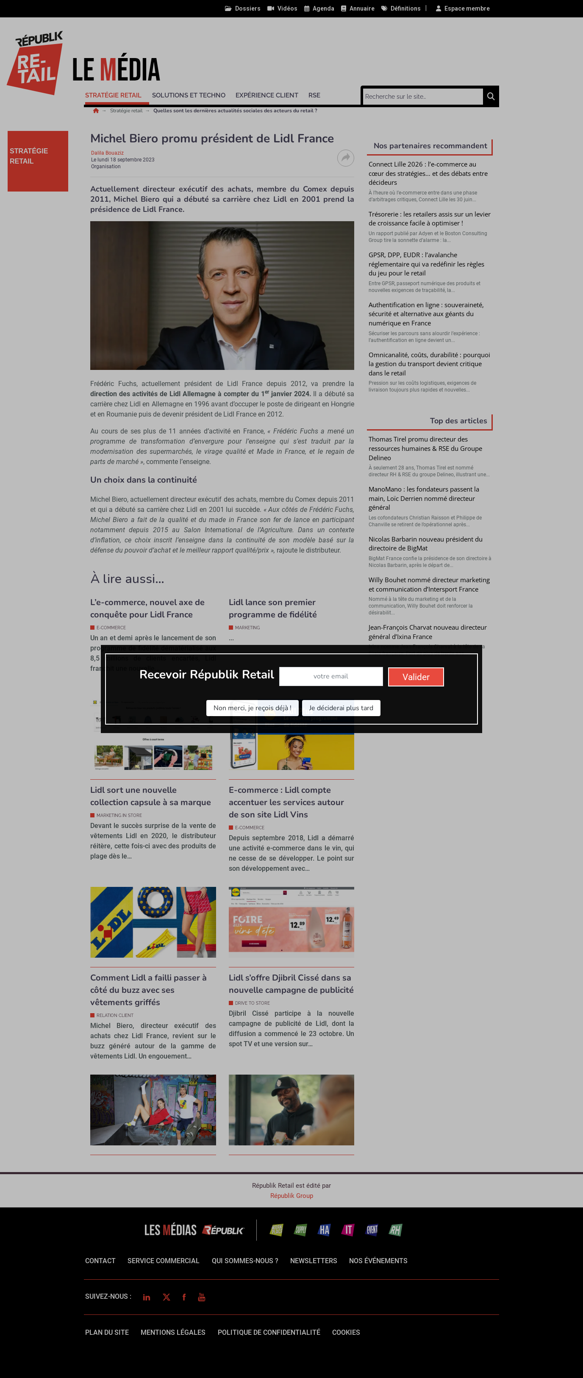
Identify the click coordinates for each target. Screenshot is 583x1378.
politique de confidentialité (269, 1332)
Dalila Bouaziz (107, 153)
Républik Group (291, 1196)
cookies (346, 1332)
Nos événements (378, 1261)
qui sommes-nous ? (245, 1261)
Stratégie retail (127, 110)
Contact (100, 1261)
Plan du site (107, 1332)
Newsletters (313, 1261)
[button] (117, 94)
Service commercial (164, 1261)
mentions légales (173, 1332)
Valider (430, 758)
